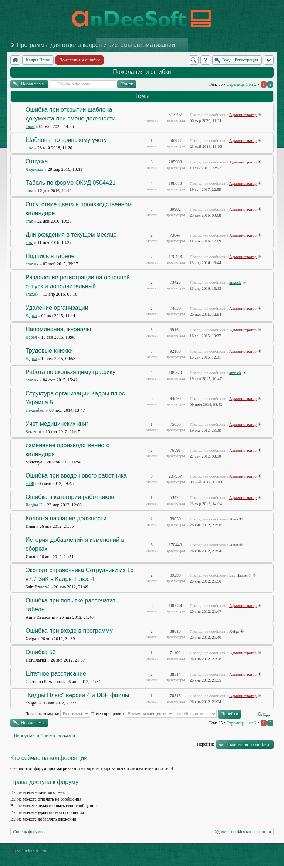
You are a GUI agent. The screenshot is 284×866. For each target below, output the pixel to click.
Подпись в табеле (50, 256)
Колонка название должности (66, 518)
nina (29, 190)
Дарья (31, 315)
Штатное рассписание (56, 673)
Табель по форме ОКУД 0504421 (71, 183)
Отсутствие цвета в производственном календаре (79, 208)
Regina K (34, 504)
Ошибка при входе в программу (69, 631)
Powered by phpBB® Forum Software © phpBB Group (262, 853)
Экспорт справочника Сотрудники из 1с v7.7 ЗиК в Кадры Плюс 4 (79, 574)
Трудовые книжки (49, 350)
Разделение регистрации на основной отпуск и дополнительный (78, 281)
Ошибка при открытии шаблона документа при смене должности (70, 114)
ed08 (30, 483)
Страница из (241, 84)
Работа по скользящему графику (70, 372)
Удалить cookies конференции (243, 831)
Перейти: (205, 744)
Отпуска (37, 161)
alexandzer (35, 410)
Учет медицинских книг (57, 424)
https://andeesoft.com (29, 850)
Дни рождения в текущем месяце (71, 234)
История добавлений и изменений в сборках (75, 544)
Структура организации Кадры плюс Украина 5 (75, 397)
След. (264, 714)
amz (29, 147)
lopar (30, 126)
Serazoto (33, 431)
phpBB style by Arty (240, 853)
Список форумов (29, 831)
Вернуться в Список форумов (44, 736)
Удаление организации (57, 308)
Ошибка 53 (41, 652)
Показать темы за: (57, 713)
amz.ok (32, 263)
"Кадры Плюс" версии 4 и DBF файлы (77, 695)
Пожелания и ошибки (142, 72)
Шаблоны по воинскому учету (66, 140)
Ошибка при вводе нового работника (76, 475)
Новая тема (32, 83)
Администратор (243, 114)
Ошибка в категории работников (70, 497)
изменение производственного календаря (67, 449)
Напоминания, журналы (58, 329)
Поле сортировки (132, 713)
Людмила (34, 169)
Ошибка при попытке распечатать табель (72, 604)
